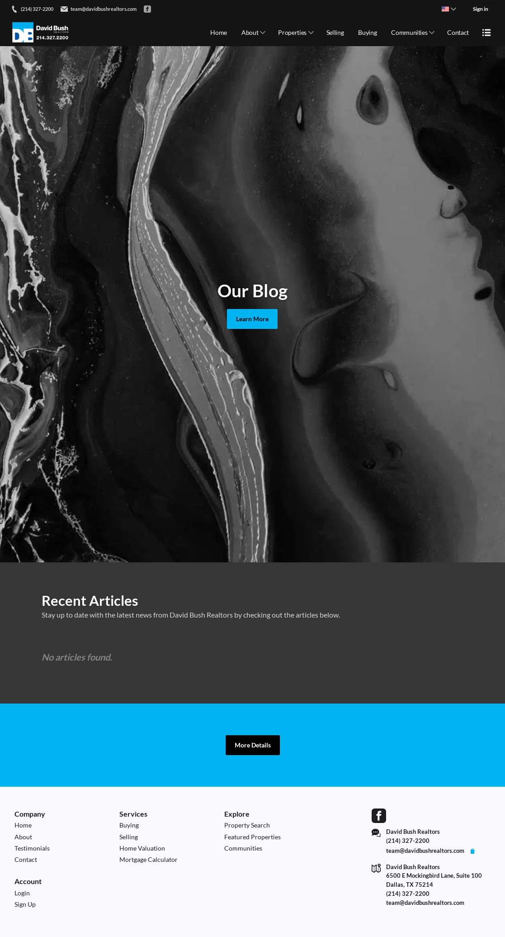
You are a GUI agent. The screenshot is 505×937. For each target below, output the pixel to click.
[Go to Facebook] (147, 9)
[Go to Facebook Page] (379, 816)
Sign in (480, 8)
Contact (458, 32)
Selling (335, 32)
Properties (292, 32)
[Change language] (449, 9)
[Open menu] (486, 31)
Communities (409, 32)
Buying (367, 32)
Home (218, 32)
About (249, 32)
